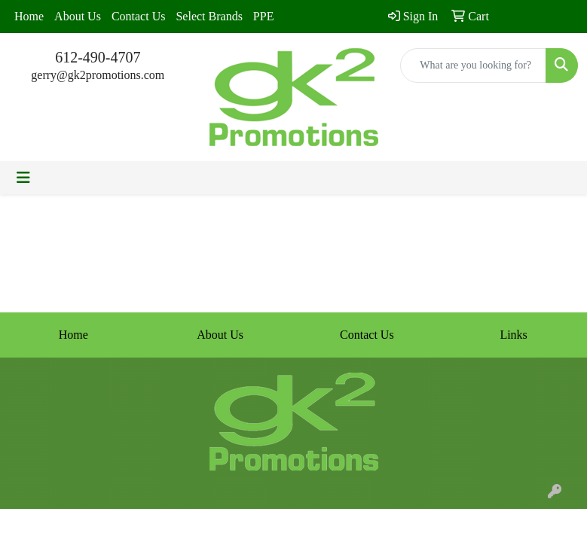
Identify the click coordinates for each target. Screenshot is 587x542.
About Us (77, 16)
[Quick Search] (473, 65)
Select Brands (209, 16)
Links (513, 334)
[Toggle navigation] (23, 177)
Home (29, 16)
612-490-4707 (97, 57)
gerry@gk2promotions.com (97, 75)
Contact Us (139, 16)
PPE (263, 16)
